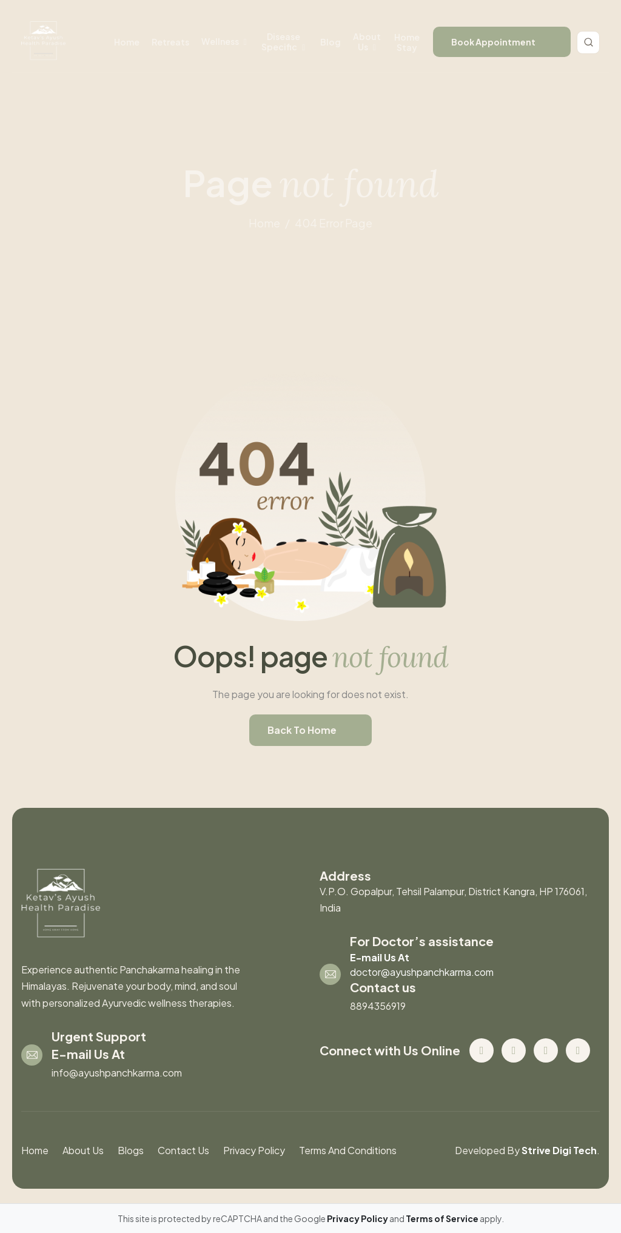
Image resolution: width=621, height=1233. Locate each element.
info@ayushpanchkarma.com (117, 1072)
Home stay (407, 42)
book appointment (493, 41)
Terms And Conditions (348, 1150)
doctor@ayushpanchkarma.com (422, 972)
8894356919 (378, 1006)
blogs (131, 1150)
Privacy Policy (254, 1150)
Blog (330, 41)
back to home (302, 730)
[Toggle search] (588, 42)
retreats (170, 41)
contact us (183, 1150)
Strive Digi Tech (559, 1150)
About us (367, 41)
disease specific (280, 41)
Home (126, 41)
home (264, 223)
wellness (220, 41)
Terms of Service (443, 1218)
